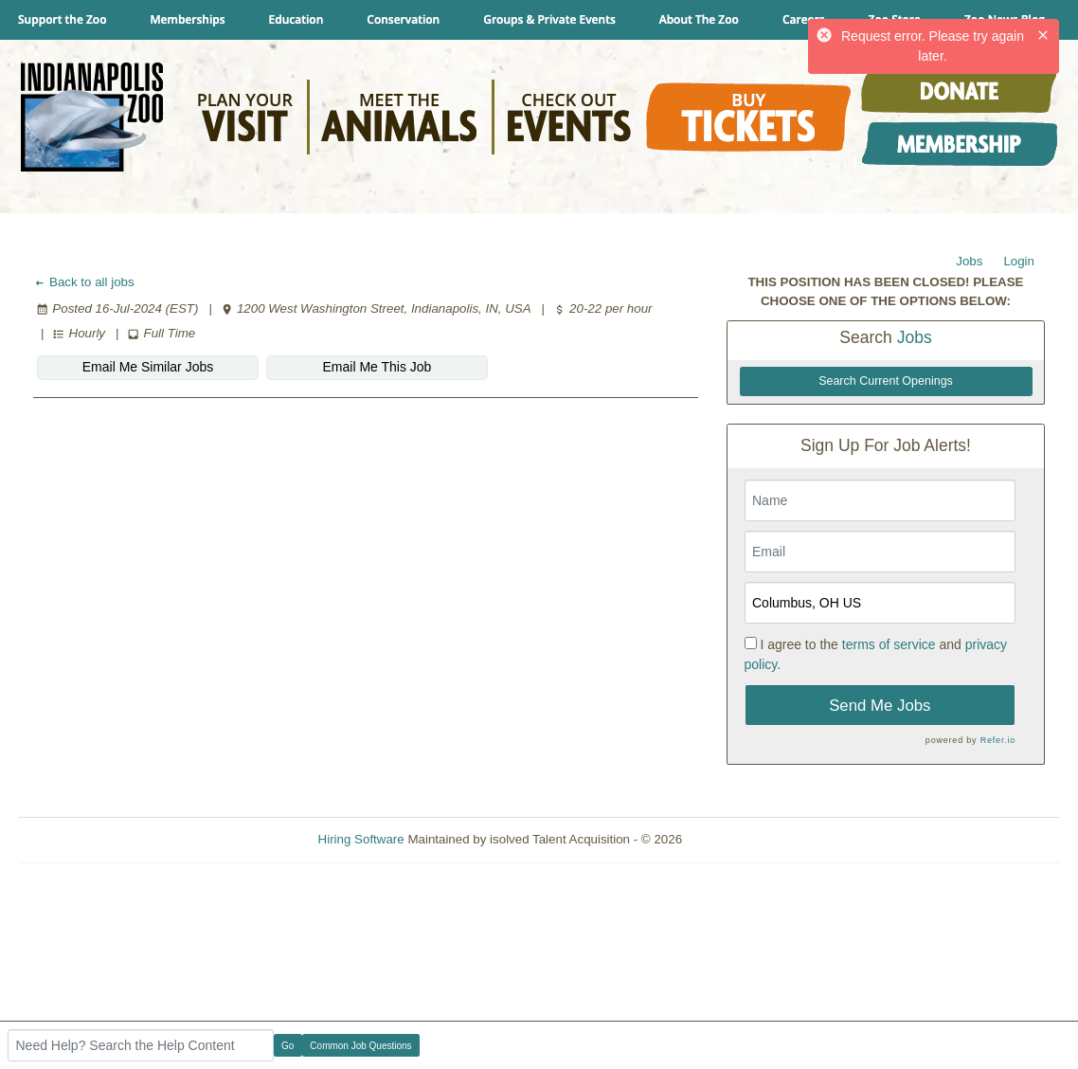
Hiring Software (361, 839)
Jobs (969, 261)
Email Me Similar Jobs (147, 366)
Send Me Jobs (879, 706)
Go (287, 1046)
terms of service (889, 644)
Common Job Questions (360, 1046)
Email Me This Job (377, 366)
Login (1018, 261)
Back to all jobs (84, 282)
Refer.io (997, 740)
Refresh (738, 839)
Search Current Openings (885, 381)
